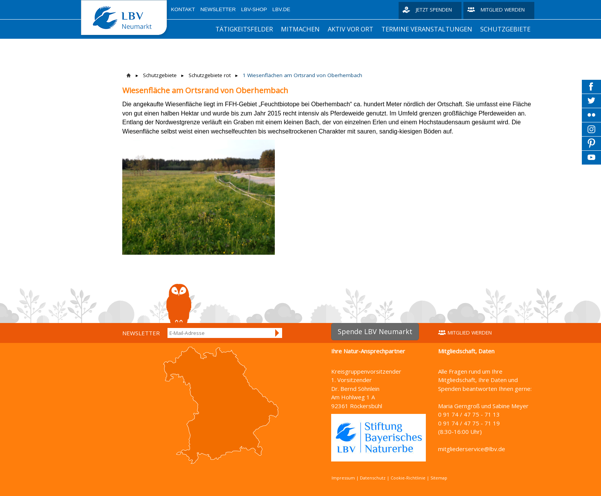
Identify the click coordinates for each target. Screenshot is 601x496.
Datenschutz (373, 478)
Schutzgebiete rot (210, 75)
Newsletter (218, 9)
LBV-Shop (254, 9)
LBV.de (282, 9)
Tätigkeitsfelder (244, 29)
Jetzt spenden (434, 9)
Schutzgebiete (505, 29)
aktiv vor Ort (350, 29)
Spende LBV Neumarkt (375, 331)
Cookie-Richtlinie (408, 478)
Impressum (343, 478)
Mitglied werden (503, 9)
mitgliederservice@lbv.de (471, 449)
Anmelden (277, 333)
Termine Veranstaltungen (426, 29)
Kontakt (183, 9)
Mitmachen (300, 29)
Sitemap (438, 478)
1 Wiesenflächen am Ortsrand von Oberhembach (302, 75)
